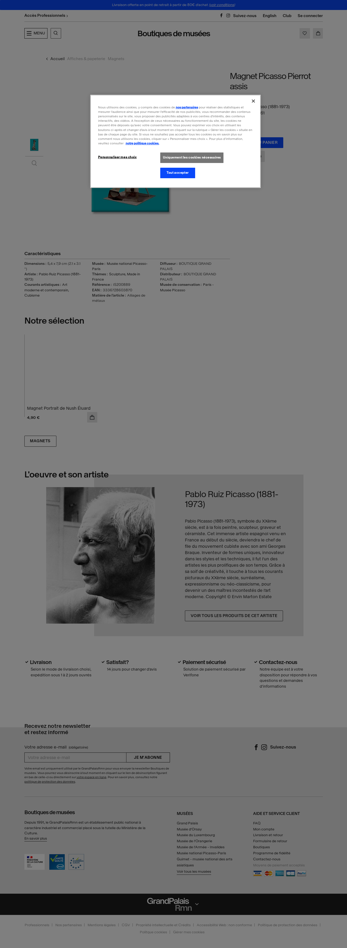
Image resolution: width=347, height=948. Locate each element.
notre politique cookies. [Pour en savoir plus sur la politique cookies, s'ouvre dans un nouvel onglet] (142, 143)
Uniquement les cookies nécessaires (192, 157)
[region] (175, 141)
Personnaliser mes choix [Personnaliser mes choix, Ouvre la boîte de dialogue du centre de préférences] (117, 157)
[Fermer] (253, 101)
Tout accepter (177, 172)
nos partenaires (187, 107)
